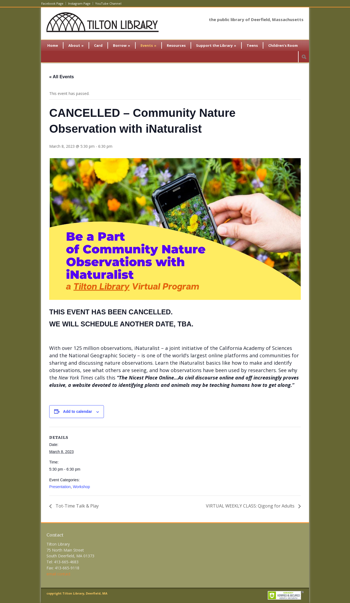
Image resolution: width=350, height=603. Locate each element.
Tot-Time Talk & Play (76, 506)
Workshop (81, 487)
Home (52, 45)
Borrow (121, 45)
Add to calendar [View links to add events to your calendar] (77, 411)
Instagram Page (79, 3)
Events (148, 45)
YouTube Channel (108, 3)
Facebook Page (52, 3)
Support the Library (216, 45)
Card (98, 45)
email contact (58, 573)
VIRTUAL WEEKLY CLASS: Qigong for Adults (251, 506)
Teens (252, 45)
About (76, 45)
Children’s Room (283, 45)
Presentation (60, 487)
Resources (176, 45)
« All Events (61, 76)
